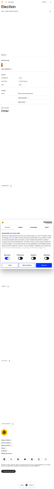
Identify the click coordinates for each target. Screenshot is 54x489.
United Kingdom (23, 81)
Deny (10, 265)
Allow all (44, 265)
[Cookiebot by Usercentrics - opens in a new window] (45, 222)
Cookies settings (8, 471)
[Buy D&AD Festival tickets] (9, 2)
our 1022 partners (12, 235)
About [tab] (47, 227)
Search (31, 485)
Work (2, 11)
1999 (20, 84)
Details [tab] (20, 227)
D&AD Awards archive (11, 11)
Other (20, 78)
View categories (7, 69)
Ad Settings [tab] (33, 227)
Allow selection (27, 265)
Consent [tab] (7, 227)
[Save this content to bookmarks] (50, 11)
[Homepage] (26, 485)
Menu (22, 485)
